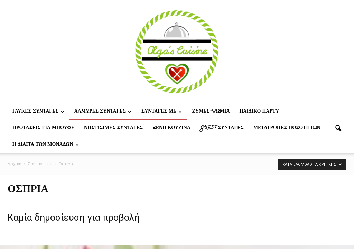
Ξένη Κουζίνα (171, 128)
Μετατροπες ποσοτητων (286, 128)
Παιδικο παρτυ (259, 111)
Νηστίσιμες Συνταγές (113, 128)
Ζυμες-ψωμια (211, 111)
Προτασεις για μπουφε (43, 128)
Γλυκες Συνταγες (38, 111)
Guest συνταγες (222, 128)
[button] (338, 128)
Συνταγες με (161, 111)
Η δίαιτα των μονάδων (45, 145)
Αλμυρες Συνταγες (102, 111)
